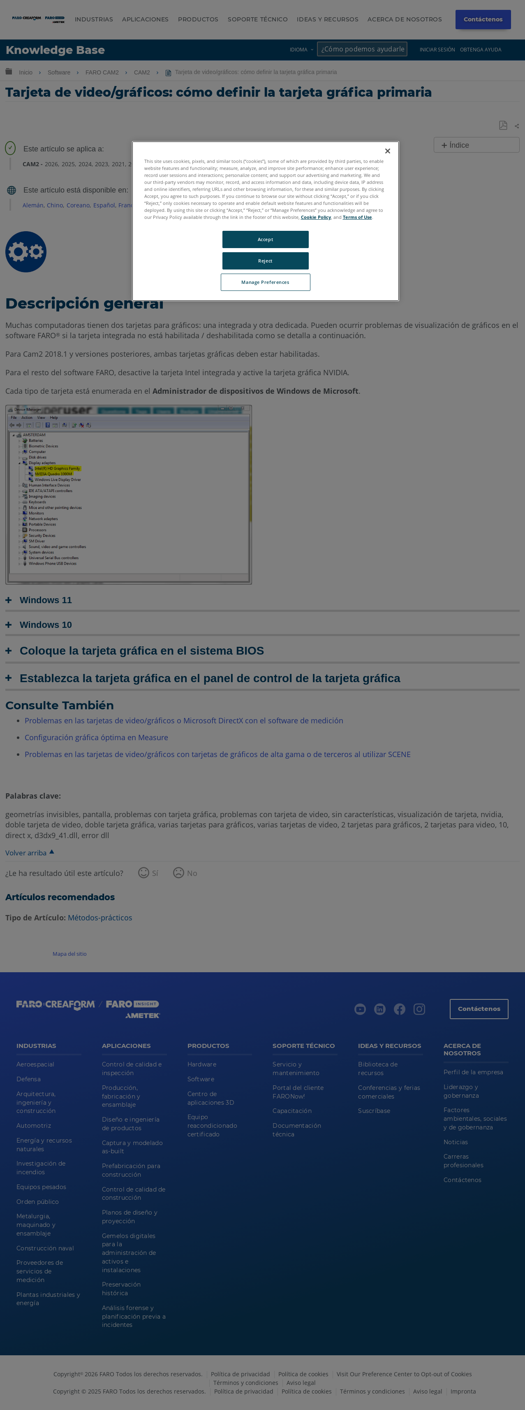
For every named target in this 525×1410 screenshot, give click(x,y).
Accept (265, 239)
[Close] (388, 151)
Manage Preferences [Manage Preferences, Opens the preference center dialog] (265, 282)
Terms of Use (357, 217)
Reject (265, 261)
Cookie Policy (316, 217)
